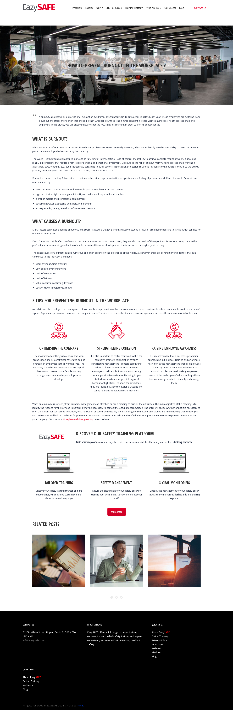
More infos (116, 511)
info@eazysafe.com (33, 640)
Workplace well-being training (78, 419)
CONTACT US (200, 8)
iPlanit (80, 705)
